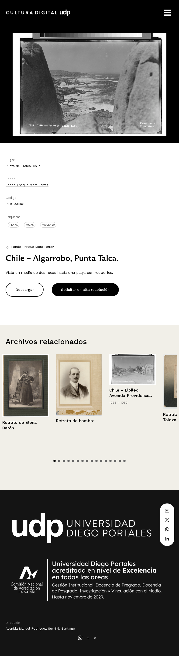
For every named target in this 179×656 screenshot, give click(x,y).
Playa (14, 224)
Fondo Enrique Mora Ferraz (27, 185)
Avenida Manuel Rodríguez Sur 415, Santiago (40, 628)
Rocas (30, 224)
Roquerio (48, 224)
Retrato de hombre (75, 420)
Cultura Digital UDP (38, 15)
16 (124, 461)
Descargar (24, 289)
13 (110, 461)
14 (115, 461)
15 (120, 461)
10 (96, 461)
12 (106, 461)
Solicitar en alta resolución (85, 289)
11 (101, 461)
